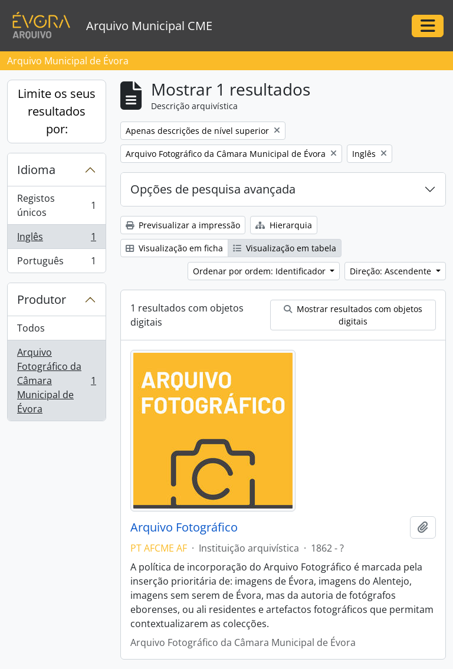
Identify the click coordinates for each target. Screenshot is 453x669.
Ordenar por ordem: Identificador (260, 271)
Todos (31, 328)
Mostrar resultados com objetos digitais (353, 315)
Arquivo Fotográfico (184, 527)
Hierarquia (283, 225)
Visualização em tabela (284, 248)
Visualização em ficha (174, 248)
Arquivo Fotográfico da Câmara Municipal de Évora (56, 380)
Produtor (41, 299)
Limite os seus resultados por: (57, 111)
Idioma (36, 170)
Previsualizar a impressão (183, 225)
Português (56, 263)
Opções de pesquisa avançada (213, 189)
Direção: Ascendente (392, 271)
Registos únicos (56, 205)
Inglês (56, 239)
